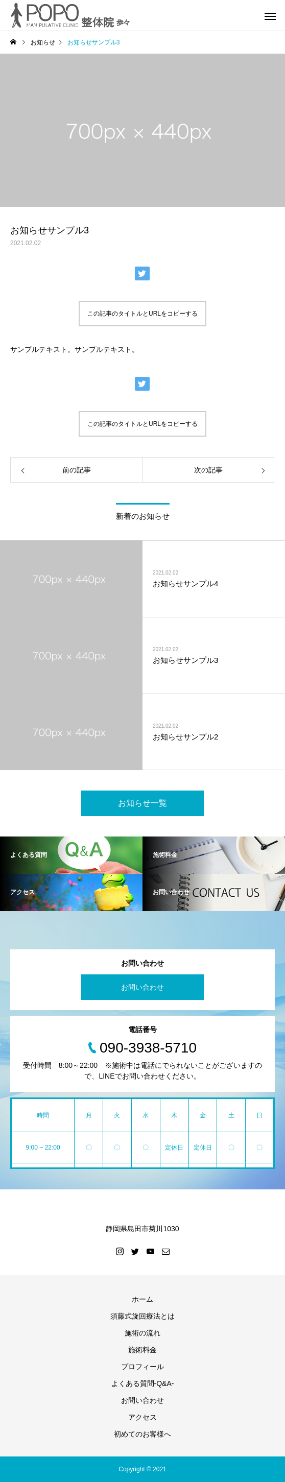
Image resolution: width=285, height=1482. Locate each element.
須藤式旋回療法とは (142, 1316)
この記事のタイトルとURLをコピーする (142, 313)
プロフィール (142, 1367)
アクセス (142, 1417)
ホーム (142, 1299)
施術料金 (142, 1350)
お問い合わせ (142, 987)
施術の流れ (142, 1333)
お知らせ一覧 (142, 803)
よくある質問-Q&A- (142, 1383)
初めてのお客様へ (142, 1434)
